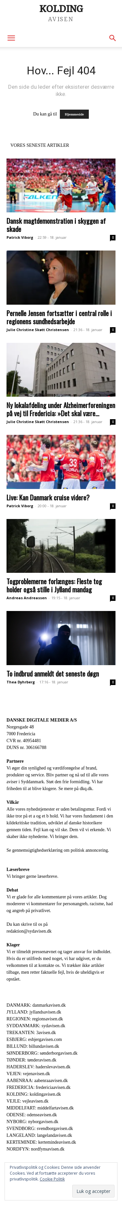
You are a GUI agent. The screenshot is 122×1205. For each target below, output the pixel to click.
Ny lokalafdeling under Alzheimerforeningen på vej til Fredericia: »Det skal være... (61, 409)
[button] (11, 38)
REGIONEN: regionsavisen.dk (35, 1018)
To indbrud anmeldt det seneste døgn (53, 673)
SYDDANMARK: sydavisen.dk (36, 1025)
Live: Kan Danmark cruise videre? (48, 497)
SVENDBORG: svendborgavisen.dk (40, 1128)
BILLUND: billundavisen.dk (33, 1046)
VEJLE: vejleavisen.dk (27, 1101)
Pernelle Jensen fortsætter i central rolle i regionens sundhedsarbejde (59, 317)
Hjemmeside (74, 114)
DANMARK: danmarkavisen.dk (36, 1005)
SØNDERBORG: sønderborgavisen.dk (42, 1053)
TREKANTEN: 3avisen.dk (31, 1032)
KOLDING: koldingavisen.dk (34, 1094)
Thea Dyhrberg (21, 681)
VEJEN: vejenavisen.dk (28, 1073)
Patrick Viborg (20, 237)
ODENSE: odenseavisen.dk (32, 1114)
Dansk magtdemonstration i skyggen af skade (56, 225)
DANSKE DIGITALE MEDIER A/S (42, 720)
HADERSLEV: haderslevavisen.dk (38, 1066)
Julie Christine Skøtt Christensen (38, 329)
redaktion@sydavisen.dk (29, 931)
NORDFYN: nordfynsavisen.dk (35, 1149)
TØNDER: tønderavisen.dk (31, 1060)
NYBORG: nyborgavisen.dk (32, 1121)
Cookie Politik (52, 1179)
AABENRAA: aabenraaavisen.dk (37, 1080)
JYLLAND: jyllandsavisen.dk (34, 1012)
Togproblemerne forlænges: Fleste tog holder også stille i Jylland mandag (54, 585)
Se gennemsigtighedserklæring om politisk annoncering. (58, 850)
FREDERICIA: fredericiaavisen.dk (39, 1087)
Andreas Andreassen (27, 597)
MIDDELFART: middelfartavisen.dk (40, 1108)
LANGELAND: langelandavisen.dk (39, 1135)
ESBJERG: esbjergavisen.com (34, 1039)
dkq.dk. (86, 788)
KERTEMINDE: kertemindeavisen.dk (41, 1142)
